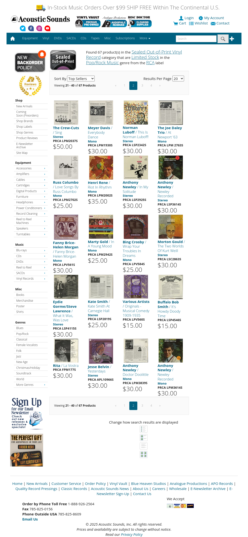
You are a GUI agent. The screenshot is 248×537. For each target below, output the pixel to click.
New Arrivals (24, 106)
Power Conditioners (30, 208)
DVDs (30, 262)
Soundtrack (23, 373)
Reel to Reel (30, 267)
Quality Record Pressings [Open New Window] (36, 488)
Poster (20, 306)
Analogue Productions (188, 483)
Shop (19, 100)
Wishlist (199, 23)
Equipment (23, 163)
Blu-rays (30, 250)
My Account (211, 17)
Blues (19, 328)
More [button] (145, 38)
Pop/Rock (22, 334)
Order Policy (95, 483)
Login (187, 17)
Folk (19, 351)
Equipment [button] (30, 38)
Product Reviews (27, 138)
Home (17, 483)
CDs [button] (83, 38)
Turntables (30, 234)
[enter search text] (196, 38)
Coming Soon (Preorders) (27, 113)
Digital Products (30, 191)
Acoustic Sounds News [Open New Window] (110, 488)
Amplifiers (30, 174)
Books (20, 295)
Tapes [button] (95, 38)
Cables (30, 180)
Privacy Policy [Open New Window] (131, 534)
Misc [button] (107, 38)
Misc (18, 289)
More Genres (30, 385)
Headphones (30, 202)
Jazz (18, 356)
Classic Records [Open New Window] (74, 488)
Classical (21, 339)
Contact (221, 23)
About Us (140, 488)
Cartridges (30, 185)
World (20, 379)
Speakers (30, 228)
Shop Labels (24, 127)
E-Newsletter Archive (24, 145)
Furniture (30, 197)
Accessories (30, 168)
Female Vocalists (27, 345)
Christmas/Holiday (28, 368)
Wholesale (178, 488)
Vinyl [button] (46, 38)
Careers (158, 488)
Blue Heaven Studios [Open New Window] (148, 483)
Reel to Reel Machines (30, 221)
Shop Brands (24, 121)
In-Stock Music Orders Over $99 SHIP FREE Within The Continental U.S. (127, 7)
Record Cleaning (30, 214)
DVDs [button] (58, 38)
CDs (30, 256)
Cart (179, 23)
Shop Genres (24, 132)
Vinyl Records (30, 278)
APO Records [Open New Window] (222, 483)
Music (19, 245)
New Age (22, 362)
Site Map (22, 153)
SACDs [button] (71, 38)
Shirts (20, 312)
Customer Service (66, 483)
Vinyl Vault (118, 483)
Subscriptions (125, 38)
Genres (20, 322)
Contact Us (142, 493)
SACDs (30, 273)
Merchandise (24, 301)
